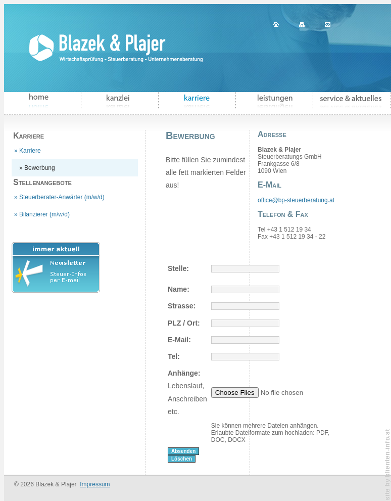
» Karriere (27, 150)
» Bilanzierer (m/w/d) (42, 214)
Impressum (95, 484)
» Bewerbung (37, 167)
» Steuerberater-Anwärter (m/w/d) (59, 197)
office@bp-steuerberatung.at (296, 200)
